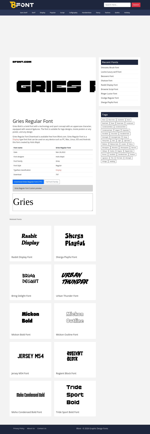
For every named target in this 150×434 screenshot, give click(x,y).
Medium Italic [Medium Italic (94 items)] (114, 144)
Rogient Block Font (66, 373)
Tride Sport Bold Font (67, 412)
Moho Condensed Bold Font (26, 412)
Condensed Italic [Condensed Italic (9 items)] (107, 130)
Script (62, 13)
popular (53, 13)
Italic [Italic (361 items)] (113, 140)
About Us (31, 428)
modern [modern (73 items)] (123, 144)
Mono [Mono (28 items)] (131, 144)
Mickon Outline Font (67, 334)
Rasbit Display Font (21, 257)
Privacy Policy (18, 428)
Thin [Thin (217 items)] (112, 158)
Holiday (127, 13)
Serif (33, 13)
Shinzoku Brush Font (110, 67)
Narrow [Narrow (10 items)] (133, 147)
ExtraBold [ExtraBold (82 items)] (105, 133)
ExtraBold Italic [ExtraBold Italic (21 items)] (124, 133)
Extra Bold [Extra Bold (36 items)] (114, 133)
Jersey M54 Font (20, 373)
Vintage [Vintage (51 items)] (104, 161)
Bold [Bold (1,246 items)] (128, 120)
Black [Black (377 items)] (103, 120)
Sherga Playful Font (66, 257)
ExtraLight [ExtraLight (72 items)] (105, 137)
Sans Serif (23, 13)
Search (136, 5)
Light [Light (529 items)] (119, 140)
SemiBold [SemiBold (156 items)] (112, 154)
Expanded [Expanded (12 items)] (126, 130)
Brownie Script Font (109, 89)
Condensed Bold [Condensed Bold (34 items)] (121, 127)
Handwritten (86, 13)
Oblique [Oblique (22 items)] (104, 151)
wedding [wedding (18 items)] (112, 161)
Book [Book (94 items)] (112, 123)
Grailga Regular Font (110, 98)
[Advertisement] (75, 35)
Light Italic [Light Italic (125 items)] (127, 140)
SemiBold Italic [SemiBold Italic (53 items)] (122, 154)
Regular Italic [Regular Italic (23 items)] (129, 151)
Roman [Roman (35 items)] (104, 154)
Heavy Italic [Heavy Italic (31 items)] (105, 140)
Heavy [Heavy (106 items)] (125, 137)
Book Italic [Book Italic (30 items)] (120, 123)
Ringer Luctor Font (109, 93)
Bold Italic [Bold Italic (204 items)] (105, 123)
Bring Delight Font (21, 295)
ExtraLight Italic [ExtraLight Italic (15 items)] (115, 137)
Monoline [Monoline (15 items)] (115, 147)
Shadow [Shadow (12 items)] (132, 154)
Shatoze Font (106, 80)
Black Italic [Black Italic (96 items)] (112, 120)
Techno (107, 13)
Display (42, 13)
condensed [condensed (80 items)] (129, 123)
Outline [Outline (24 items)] (112, 151)
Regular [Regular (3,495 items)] (119, 151)
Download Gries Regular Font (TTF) (28, 182)
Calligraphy (73, 13)
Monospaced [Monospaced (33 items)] (124, 147)
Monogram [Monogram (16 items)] (105, 147)
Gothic (117, 13)
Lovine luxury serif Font (111, 72)
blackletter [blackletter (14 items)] (121, 120)
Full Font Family (52, 182)
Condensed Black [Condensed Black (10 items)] (107, 127)
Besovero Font (107, 76)
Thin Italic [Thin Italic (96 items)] (119, 158)
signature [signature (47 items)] (105, 158)
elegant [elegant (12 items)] (117, 130)
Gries (53, 202)
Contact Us (41, 428)
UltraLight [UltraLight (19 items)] (128, 158)
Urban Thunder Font (67, 295)
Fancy (98, 13)
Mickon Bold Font (20, 334)
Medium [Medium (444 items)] (104, 144)
